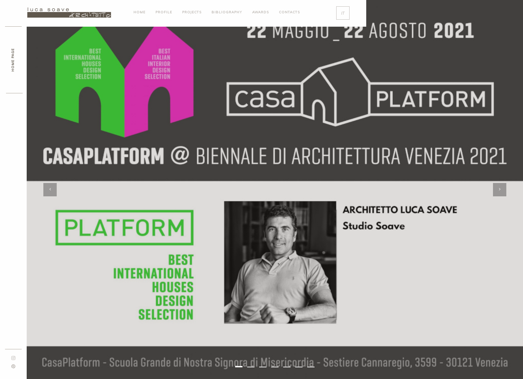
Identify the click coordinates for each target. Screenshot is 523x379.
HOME (139, 12)
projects (191, 12)
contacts (289, 12)
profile (163, 12)
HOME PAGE (13, 60)
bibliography (226, 12)
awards (260, 12)
